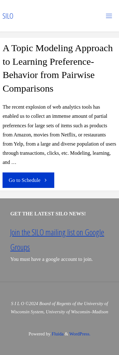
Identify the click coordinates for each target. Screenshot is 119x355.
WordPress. (79, 333)
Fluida (56, 333)
